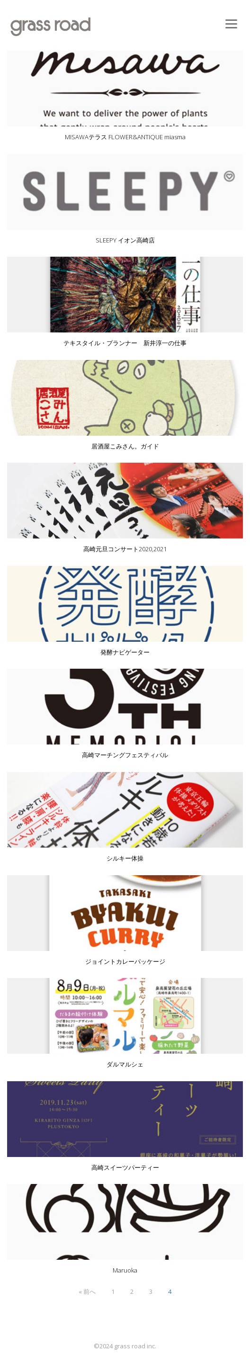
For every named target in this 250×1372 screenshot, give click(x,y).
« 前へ (87, 1291)
